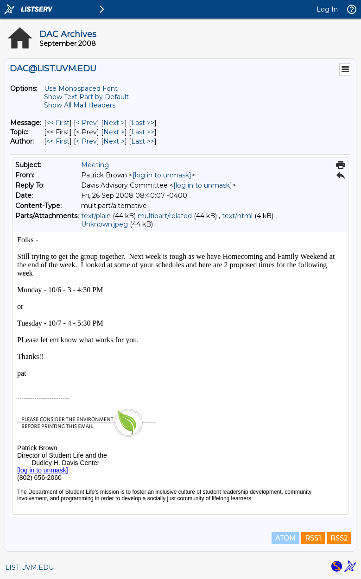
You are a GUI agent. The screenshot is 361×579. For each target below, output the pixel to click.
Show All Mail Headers (79, 105)
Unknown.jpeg (104, 224)
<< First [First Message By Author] (58, 141)
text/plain (96, 216)
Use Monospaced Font (81, 88)
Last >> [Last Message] (142, 123)
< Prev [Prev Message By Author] (86, 141)
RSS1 (313, 538)
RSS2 (339, 538)
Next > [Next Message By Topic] (114, 132)
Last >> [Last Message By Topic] (142, 132)
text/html (237, 216)
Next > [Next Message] (114, 123)
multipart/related (165, 216)
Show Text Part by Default (86, 97)
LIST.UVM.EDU (29, 567)
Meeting (95, 165)
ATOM (285, 538)
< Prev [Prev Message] (86, 123)
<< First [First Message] (58, 123)
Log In (327, 9)
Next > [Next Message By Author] (114, 141)
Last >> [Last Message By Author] (142, 141)
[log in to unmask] (162, 175)
